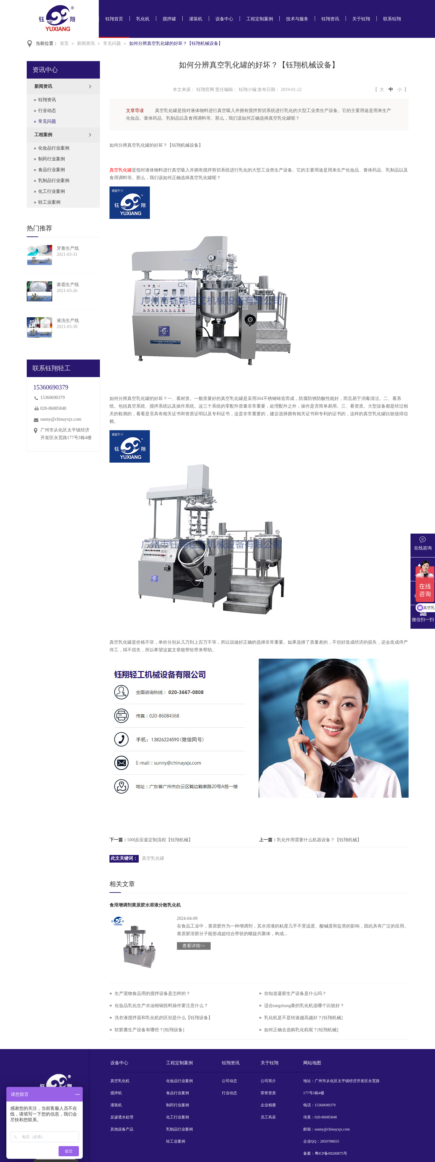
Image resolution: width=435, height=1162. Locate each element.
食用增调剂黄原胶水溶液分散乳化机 (145, 905)
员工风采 (268, 1117)
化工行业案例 (51, 191)
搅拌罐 (169, 19)
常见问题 (112, 43)
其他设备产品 (121, 1129)
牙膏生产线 (68, 248)
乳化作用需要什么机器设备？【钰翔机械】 (319, 839)
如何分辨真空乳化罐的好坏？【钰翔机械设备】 (176, 43)
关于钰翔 (361, 19)
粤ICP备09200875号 (331, 1153)
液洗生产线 (68, 320)
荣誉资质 (268, 1093)
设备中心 (224, 19)
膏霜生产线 (68, 284)
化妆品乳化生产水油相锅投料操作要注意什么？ (161, 1005)
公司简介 (268, 1081)
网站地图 (312, 1062)
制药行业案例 (51, 159)
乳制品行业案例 (53, 180)
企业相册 (268, 1105)
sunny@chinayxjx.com (60, 419)
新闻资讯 (86, 43)
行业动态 (47, 110)
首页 (64, 43)
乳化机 (143, 19)
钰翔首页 (114, 19)
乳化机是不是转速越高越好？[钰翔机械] (303, 1017)
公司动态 (229, 1081)
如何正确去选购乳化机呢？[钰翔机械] (301, 1029)
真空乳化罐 (120, 170)
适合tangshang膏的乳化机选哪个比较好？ (304, 1005)
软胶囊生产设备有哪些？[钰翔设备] (149, 1029)
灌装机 (195, 19)
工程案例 (43, 134)
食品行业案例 (51, 169)
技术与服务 (297, 19)
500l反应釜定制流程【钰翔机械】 (160, 839)
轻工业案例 (49, 202)
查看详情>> (193, 945)
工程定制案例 (259, 19)
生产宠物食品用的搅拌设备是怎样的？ (152, 993)
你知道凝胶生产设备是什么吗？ (295, 993)
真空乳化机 (120, 1081)
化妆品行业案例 (53, 148)
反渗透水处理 (121, 1117)
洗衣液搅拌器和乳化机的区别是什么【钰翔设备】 (164, 1017)
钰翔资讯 (330, 19)
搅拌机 (116, 1093)
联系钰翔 (392, 19)
